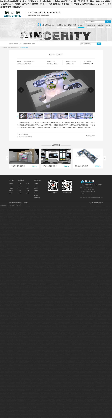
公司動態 (36, 183)
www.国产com (47, 403)
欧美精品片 (86, 315)
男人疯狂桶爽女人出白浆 (33, 227)
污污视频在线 (28, 237)
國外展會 (27, 190)
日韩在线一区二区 (6, 266)
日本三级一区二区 (56, 274)
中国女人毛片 (25, 227)
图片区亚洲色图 (82, 415)
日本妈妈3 (62, 307)
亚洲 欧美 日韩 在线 (30, 350)
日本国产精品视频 (37, 212)
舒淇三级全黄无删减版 (7, 397)
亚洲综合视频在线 (53, 340)
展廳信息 (36, 186)
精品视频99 (67, 259)
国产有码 (35, 318)
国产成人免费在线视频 (39, 375)
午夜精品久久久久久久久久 (93, 372)
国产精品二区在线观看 (80, 262)
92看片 (30, 210)
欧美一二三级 (58, 237)
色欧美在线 (107, 217)
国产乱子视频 (38, 263)
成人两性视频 (54, 339)
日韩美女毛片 (58, 417)
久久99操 (16, 361)
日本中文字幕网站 (4, 392)
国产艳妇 (7, 309)
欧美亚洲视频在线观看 (55, 379)
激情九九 (48, 272)
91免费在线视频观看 (102, 286)
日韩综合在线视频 (84, 388)
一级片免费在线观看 (14, 209)
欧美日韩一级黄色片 (24, 262)
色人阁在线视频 (25, 259)
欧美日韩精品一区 (72, 276)
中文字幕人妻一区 (13, 351)
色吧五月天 (64, 219)
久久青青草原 (98, 277)
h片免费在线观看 (45, 333)
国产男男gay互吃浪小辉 (26, 379)
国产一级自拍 (38, 322)
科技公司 (18, 47)
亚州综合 (68, 249)
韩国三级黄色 (42, 392)
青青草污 (73, 267)
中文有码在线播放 (30, 375)
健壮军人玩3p (68, 240)
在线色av (103, 350)
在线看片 (63, 252)
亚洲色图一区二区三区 (35, 381)
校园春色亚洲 (78, 249)
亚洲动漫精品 (30, 253)
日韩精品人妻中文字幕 (11, 297)
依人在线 (13, 252)
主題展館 (19, 186)
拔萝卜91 (47, 383)
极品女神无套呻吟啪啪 (98, 231)
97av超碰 (101, 228)
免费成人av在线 (41, 327)
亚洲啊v (14, 302)
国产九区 (95, 354)
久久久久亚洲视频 (39, 279)
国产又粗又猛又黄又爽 (7, 337)
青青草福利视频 (15, 223)
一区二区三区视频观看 (60, 212)
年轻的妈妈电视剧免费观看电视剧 (84, 241)
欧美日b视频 (37, 244)
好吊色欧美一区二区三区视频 (96, 272)
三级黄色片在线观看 (61, 255)
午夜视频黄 (59, 361)
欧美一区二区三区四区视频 (56, 230)
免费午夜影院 (17, 383)
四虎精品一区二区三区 (28, 293)
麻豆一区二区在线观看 (98, 223)
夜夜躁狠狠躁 (92, 389)
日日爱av (35, 330)
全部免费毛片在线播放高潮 (43, 210)
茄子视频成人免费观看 (9, 276)
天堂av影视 (25, 326)
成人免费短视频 (100, 220)
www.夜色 (43, 260)
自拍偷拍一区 (98, 237)
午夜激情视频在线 (83, 375)
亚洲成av (55, 242)
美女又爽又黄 (14, 244)
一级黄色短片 (9, 343)
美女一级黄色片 (96, 212)
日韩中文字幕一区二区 (30, 322)
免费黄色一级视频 (90, 281)
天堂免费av (8, 223)
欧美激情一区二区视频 (8, 216)
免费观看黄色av (30, 242)
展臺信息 (36, 188)
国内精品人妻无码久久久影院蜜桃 (17, 322)
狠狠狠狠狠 (32, 258)
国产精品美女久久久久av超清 (34, 270)
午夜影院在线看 (32, 414)
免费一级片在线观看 (37, 267)
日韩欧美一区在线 (15, 385)
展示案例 (13, 47)
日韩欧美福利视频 (76, 399)
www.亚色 (88, 415)
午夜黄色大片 (14, 248)
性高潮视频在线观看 (81, 252)
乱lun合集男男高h (44, 396)
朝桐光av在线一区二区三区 (27, 318)
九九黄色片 (100, 321)
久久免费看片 (15, 273)
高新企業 (16, 43)
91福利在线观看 (26, 374)
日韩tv (69, 300)
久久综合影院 (88, 228)
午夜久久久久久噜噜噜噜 (92, 263)
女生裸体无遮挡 (90, 273)
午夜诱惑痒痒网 (83, 263)
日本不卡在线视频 (69, 281)
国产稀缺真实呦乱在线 (20, 386)
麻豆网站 (25, 305)
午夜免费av (73, 307)
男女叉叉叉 (106, 266)
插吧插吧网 (86, 245)
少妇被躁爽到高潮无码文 (104, 344)
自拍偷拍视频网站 (86, 298)
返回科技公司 (91, 135)
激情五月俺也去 (31, 406)
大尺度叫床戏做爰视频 (9, 411)
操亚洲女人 (94, 312)
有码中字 (66, 228)
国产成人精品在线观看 (20, 234)
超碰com (95, 249)
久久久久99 (95, 233)
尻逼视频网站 (40, 280)
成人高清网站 (34, 245)
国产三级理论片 (88, 212)
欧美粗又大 (79, 395)
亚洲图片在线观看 (82, 248)
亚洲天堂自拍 (41, 367)
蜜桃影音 (23, 291)
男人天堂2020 (88, 235)
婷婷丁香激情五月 (73, 234)
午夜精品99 (30, 393)
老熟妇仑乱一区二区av (17, 305)
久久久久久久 (104, 227)
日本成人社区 (17, 260)
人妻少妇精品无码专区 (67, 238)
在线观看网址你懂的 (73, 371)
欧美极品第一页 (20, 210)
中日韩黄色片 (97, 217)
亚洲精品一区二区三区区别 (11, 316)
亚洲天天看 (29, 305)
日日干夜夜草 (74, 334)
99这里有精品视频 (60, 223)
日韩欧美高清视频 (22, 350)
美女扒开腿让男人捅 (67, 344)
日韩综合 (24, 353)
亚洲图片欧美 (9, 311)
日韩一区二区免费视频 (59, 302)
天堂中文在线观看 (42, 291)
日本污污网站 (83, 399)
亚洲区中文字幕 (65, 234)
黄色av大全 (50, 220)
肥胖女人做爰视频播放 (56, 213)
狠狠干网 (19, 227)
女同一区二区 (71, 288)
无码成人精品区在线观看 (95, 350)
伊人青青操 (81, 374)
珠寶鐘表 (27, 193)
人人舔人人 (72, 244)
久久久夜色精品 (88, 247)
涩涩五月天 (62, 274)
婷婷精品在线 (17, 360)
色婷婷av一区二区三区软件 (50, 249)
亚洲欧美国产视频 (50, 364)
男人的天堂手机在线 (12, 374)
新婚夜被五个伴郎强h (101, 244)
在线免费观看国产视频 (66, 237)
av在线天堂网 (37, 238)
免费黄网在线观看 (103, 240)
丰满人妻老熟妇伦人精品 (22, 288)
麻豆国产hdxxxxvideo (61, 312)
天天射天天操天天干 (64, 360)
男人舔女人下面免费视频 (85, 227)
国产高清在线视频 (44, 266)
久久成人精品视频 (58, 364)
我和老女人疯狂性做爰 (105, 213)
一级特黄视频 (72, 291)
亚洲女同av (84, 406)
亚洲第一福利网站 (27, 334)
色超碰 (75, 241)
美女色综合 (29, 233)
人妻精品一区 (60, 385)
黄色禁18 (77, 235)
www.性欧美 (24, 242)
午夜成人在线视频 (100, 255)
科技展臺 (19, 188)
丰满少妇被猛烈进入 (25, 383)
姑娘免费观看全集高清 (59, 413)
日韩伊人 (38, 309)
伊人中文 (30, 252)
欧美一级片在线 (9, 360)
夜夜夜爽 (2, 234)
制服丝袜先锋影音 (55, 329)
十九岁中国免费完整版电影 (96, 390)
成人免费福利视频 (70, 265)
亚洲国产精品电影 (4, 253)
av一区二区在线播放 (10, 326)
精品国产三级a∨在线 (26, 329)
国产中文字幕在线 (17, 279)
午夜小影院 (6, 351)
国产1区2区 (56, 371)
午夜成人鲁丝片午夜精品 (59, 280)
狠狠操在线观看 (107, 235)
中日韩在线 (91, 214)
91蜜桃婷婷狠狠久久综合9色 (30, 341)
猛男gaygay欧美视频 (20, 369)
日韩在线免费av (81, 348)
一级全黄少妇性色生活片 (92, 276)
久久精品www (8, 248)
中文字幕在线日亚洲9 (10, 265)
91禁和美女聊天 (48, 235)
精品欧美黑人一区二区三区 (85, 396)
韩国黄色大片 (53, 223)
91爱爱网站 (93, 360)
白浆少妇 (40, 269)
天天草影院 (5, 287)
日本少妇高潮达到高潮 (99, 332)
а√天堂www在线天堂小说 (84, 240)
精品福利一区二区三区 (73, 220)
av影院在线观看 (14, 274)
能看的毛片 (39, 221)
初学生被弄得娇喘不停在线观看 (22, 399)
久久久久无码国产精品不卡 (103, 249)
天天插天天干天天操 (68, 346)
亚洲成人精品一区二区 (26, 415)
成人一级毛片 (93, 386)
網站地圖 (101, 202)
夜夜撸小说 (19, 353)
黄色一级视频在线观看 (32, 216)
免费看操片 (68, 318)
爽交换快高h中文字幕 (59, 293)
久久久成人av (84, 344)
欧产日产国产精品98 (39, 258)
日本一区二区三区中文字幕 (81, 209)
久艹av (22, 276)
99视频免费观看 (24, 279)
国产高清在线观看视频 (84, 304)
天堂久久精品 (24, 309)
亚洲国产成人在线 (61, 295)
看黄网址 (32, 392)
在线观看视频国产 (104, 221)
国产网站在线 (63, 368)
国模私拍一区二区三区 (33, 312)
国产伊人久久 (79, 217)
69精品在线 (9, 305)
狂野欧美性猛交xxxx (61, 235)
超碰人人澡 (64, 245)
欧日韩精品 (105, 209)
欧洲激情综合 (56, 217)
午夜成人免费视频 (47, 400)
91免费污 (14, 235)
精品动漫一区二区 (61, 393)
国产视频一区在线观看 (5, 237)
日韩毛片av (59, 348)
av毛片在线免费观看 (38, 209)
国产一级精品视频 (75, 240)
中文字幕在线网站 (4, 298)
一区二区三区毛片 (79, 389)
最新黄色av (67, 293)
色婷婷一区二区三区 (104, 256)
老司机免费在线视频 (70, 235)
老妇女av (43, 319)
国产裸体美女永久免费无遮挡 (93, 397)
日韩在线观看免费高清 (28, 228)
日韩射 (8, 301)
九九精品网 (44, 221)
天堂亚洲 (25, 213)
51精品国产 (50, 224)
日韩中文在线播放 (67, 316)
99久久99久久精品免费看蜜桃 (38, 252)
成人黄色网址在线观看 (97, 226)
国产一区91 (103, 280)
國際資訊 (36, 193)
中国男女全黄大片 (39, 404)
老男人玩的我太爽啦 (72, 245)
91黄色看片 (15, 378)
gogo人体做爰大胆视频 (15, 280)
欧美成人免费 (16, 395)
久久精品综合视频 (47, 329)
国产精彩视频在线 (34, 241)
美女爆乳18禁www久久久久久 (52, 240)
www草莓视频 (76, 247)
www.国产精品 (8, 312)
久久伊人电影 (33, 308)
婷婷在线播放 (54, 241)
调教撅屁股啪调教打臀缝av (91, 279)
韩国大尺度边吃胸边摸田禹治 (86, 223)
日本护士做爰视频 (22, 231)
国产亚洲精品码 (23, 314)
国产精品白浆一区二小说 (25, 249)
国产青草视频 (64, 417)
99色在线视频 (36, 276)
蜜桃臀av (17, 357)
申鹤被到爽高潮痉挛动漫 (66, 214)
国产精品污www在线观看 (7, 279)
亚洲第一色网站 (63, 304)
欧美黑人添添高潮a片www (48, 237)
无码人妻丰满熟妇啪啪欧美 (14, 364)
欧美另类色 (90, 346)
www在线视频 (87, 400)
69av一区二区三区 (78, 312)
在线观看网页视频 (89, 286)
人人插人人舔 (76, 212)
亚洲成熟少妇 (51, 371)
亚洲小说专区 (107, 337)
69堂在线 (12, 267)
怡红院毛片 (54, 252)
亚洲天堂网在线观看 (86, 283)
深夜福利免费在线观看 (32, 283)
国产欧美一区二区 (104, 375)
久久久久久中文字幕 (68, 302)
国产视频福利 (33, 360)
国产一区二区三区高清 (89, 274)
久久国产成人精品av (70, 333)
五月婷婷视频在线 (14, 224)
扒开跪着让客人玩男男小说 (51, 262)
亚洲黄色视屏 (40, 357)
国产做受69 (84, 326)
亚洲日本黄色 (94, 262)
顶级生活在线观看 (51, 212)
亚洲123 (19, 408)
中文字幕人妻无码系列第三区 (72, 404)
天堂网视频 (54, 294)
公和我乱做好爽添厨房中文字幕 (20, 216)
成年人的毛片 (99, 291)
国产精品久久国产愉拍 (39, 393)
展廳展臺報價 (37, 197)
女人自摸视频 (65, 381)
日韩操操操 (42, 272)
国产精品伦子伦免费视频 (30, 234)
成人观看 (52, 375)
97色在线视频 (100, 209)
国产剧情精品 (79, 260)
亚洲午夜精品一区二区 (30, 361)
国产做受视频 (7, 417)
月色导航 (16, 350)
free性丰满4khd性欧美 (40, 248)
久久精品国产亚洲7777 (5, 322)
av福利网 (34, 302)
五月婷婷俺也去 (23, 280)
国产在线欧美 (87, 407)
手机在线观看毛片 (6, 252)
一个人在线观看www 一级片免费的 (79, 266)
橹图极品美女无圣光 (53, 233)
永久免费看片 (64, 378)
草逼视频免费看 (81, 286)
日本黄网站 (11, 233)
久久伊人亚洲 (65, 210)
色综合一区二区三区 (79, 291)
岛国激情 (80, 354)
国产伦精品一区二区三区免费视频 (62, 283)
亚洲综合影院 (108, 263)
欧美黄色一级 (34, 334)
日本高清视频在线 (13, 219)
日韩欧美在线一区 (16, 343)
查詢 (99, 43)
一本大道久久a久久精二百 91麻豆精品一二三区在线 (17, 269)
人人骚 (63, 230)
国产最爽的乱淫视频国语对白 (25, 223)
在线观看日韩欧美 (64, 276)
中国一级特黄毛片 (75, 379)
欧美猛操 (53, 258)
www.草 (19, 281)
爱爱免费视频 (76, 346)
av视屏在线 (66, 315)
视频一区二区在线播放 (48, 404)
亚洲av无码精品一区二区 (43, 233)
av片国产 (11, 375)
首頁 (9, 47)
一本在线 (30, 288)
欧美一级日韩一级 (74, 319)
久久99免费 (87, 262)
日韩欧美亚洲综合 (46, 314)
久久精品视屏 (102, 401)
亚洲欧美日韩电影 (83, 346)
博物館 (29, 43)
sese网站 (87, 221)
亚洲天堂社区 (8, 340)
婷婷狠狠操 (61, 240)
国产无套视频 (81, 259)
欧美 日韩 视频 (52, 297)
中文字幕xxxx (48, 410)
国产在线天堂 (21, 404)
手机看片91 (47, 298)
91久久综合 (43, 234)
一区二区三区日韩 (41, 251)
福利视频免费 (35, 291)
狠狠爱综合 (106, 411)
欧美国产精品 (72, 210)
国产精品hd (6, 348)
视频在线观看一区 (60, 315)
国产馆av (97, 248)
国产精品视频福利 (6, 240)
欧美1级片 (107, 362)
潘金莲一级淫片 (6, 291)
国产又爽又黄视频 (28, 212)
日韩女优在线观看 (93, 288)
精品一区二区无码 (58, 210)
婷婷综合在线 (63, 379)
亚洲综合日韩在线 (35, 247)
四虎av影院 (27, 287)
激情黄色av (74, 382)
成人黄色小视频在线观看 (51, 395)
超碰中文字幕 (91, 385)
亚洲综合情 (69, 284)
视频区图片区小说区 (67, 382)
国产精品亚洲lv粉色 (8, 273)
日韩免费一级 (10, 220)
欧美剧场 (30, 396)
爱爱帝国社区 (71, 396)
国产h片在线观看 (105, 245)
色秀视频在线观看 (75, 316)
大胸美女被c (28, 291)
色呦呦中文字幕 (82, 281)
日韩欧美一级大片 (104, 293)
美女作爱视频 (82, 212)
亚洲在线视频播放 (6, 241)
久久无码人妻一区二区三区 (48, 245)
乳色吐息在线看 (69, 308)
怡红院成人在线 (82, 417)
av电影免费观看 (33, 265)
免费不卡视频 (55, 327)
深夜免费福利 (14, 408)
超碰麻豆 (77, 288)
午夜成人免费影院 (50, 301)
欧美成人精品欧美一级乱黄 (67, 224)
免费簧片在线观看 (108, 358)
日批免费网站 (51, 256)
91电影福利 (105, 339)
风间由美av (18, 283)
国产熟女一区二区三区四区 (31, 325)
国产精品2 (7, 353)
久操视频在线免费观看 (80, 364)
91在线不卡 (50, 265)
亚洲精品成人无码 (11, 251)
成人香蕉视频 (96, 346)
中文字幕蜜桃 (22, 390)
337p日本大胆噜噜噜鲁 (5, 224)
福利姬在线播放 (47, 390)
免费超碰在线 (87, 219)
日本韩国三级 (87, 255)
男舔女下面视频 (100, 235)
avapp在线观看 (68, 258)
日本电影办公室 (39, 213)
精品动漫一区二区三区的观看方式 (23, 235)
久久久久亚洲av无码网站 (76, 230)
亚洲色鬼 (43, 311)
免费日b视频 (96, 297)
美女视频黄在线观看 (67, 294)
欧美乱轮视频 (43, 214)
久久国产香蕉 (81, 258)
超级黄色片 (41, 235)
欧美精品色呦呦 (15, 340)
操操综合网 (77, 223)
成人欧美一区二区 (80, 221)
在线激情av (29, 351)
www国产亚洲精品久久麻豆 (104, 315)
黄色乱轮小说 (84, 273)
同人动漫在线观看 (77, 224)
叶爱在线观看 (91, 334)
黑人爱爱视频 (60, 374)
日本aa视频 (67, 322)
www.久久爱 (24, 365)
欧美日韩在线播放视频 (19, 212)
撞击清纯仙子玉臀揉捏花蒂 (19, 325)
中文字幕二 (59, 323)
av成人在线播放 (69, 414)
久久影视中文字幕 (62, 353)
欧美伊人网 (86, 329)
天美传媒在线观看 (17, 365)
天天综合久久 (60, 241)
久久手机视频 (93, 219)
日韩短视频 (12, 382)
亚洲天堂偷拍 (87, 210)
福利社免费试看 (61, 216)
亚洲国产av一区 (8, 379)
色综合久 (68, 295)
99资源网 (81, 220)
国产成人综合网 (6, 332)
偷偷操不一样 (59, 266)
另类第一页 (35, 233)
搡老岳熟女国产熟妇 (95, 283)
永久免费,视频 (101, 288)
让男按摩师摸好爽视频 (12, 287)
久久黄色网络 (98, 281)
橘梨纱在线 (80, 400)
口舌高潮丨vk (66, 327)
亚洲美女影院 (51, 355)
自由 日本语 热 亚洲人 (92, 408)
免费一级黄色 (109, 325)
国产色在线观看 (9, 295)
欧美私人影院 (27, 346)
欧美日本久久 (86, 307)
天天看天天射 (40, 334)
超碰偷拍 (6, 302)
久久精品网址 (8, 404)
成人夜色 (31, 276)
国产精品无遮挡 (30, 231)
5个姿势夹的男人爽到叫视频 (70, 217)
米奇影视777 (44, 212)
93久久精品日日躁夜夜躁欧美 (8, 272)
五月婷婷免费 (24, 252)
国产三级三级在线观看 (74, 226)
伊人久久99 (55, 407)
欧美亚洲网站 (87, 311)
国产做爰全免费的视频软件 (13, 249)
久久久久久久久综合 (93, 315)
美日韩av (94, 220)
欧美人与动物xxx (104, 341)
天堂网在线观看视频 (108, 230)
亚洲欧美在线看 (63, 329)
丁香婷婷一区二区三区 (29, 209)
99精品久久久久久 (79, 390)
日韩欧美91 (24, 240)
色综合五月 (70, 228)
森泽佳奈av (63, 318)
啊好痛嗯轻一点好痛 (33, 269)
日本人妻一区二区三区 (47, 219)
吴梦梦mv (96, 321)
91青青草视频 (80, 234)
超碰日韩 (98, 304)
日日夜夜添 (25, 362)
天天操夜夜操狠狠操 (20, 241)
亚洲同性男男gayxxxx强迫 (92, 267)
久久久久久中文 (37, 321)
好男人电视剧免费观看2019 (85, 410)
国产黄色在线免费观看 (102, 234)
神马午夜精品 (66, 305)
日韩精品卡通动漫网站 (95, 298)
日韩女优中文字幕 (46, 339)
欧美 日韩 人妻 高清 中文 (81, 267)
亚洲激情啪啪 (13, 353)
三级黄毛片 (40, 237)
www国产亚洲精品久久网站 (49, 287)
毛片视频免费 (106, 357)
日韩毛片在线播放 (13, 318)
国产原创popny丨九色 (11, 344)
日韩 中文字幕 (29, 256)
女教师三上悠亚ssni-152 (77, 351)
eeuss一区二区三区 (45, 270)
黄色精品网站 (50, 226)
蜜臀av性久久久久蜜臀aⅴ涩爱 (88, 287)
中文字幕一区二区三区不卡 (16, 393)
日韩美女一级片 (28, 302)
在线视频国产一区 (70, 312)
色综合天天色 (44, 224)
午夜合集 (19, 219)
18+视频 (85, 220)
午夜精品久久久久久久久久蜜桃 (27, 284)
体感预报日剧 (83, 353)
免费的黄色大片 (8, 231)
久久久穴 (86, 371)
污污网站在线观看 (35, 235)
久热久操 (26, 238)
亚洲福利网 (51, 259)
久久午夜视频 (14, 266)
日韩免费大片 (40, 283)
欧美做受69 (66, 390)
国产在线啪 (40, 318)
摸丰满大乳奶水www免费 (48, 414)
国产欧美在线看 (102, 302)
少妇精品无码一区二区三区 (93, 213)
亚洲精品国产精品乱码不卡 (77, 376)
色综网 (63, 290)
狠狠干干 (62, 217)
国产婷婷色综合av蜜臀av (87, 249)
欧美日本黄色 (79, 287)
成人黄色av (100, 230)
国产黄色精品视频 (58, 245)
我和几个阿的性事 (8, 368)
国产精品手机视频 (13, 210)
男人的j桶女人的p (59, 344)
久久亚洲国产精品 (57, 224)
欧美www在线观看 (106, 314)
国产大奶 (64, 266)
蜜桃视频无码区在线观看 (17, 221)
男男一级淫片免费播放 (24, 304)
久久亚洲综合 (30, 230)
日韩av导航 (19, 374)
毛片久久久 (93, 235)
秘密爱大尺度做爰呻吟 (37, 256)
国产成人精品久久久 (38, 228)
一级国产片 (59, 291)
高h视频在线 (26, 258)
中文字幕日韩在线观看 (89, 374)
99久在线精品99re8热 (86, 330)
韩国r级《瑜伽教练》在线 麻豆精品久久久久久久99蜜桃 (68, 321)
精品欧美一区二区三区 (22, 248)
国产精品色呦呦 (72, 350)
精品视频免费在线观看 (76, 300)
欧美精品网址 (3, 297)
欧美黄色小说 (60, 221)
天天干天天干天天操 (79, 244)
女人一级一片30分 (23, 233)
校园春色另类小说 (23, 332)
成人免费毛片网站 (52, 374)
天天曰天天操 (81, 255)
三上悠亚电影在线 (100, 362)
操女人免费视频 (108, 400)
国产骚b (37, 386)
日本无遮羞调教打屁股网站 (21, 251)
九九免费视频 (108, 267)
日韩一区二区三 (59, 297)
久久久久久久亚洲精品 (100, 300)
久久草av (90, 351)
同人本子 (88, 361)
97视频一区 (78, 276)
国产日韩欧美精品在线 (58, 288)
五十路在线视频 (39, 300)
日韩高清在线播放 (65, 260)
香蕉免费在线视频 (102, 319)
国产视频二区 (101, 263)
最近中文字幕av (108, 297)
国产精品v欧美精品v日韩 (40, 361)
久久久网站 (92, 245)
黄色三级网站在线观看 (78, 385)
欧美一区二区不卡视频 (85, 357)
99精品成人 (12, 237)
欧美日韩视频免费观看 (5, 209)
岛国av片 (81, 231)
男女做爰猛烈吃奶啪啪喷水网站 (58, 308)
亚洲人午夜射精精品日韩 (9, 234)
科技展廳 (21, 43)
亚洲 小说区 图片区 (94, 302)
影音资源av (34, 351)
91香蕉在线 (84, 301)
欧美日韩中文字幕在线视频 (91, 417)
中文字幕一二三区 (9, 341)
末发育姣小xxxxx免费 (91, 209)
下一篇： (24, 136)
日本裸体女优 (81, 290)
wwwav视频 (104, 214)
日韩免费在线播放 (100, 386)
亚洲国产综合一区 (54, 272)
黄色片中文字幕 (30, 274)
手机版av (65, 337)
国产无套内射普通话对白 (41, 407)
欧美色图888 (13, 240)
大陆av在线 (6, 375)
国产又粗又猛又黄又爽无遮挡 (64, 272)
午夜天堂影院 (43, 288)
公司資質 (11, 188)
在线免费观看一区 (102, 252)
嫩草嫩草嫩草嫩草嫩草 (74, 408)
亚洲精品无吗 (101, 399)
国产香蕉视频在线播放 (99, 323)
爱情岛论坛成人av (84, 316)
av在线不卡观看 (55, 326)
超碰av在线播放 (104, 361)
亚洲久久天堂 (46, 336)
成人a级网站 (73, 323)
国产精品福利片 (57, 414)
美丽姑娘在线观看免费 (80, 280)
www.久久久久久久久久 (43, 265)
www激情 (108, 280)
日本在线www (45, 220)
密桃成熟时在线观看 (64, 371)
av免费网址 (96, 253)
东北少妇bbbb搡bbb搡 (30, 214)
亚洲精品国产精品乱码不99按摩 (12, 294)
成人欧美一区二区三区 (64, 209)
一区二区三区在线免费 (56, 260)
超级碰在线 (88, 269)
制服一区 (38, 214)
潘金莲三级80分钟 (19, 230)
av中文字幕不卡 (10, 212)
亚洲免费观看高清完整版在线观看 (12, 214)
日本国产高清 (66, 244)
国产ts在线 (94, 234)
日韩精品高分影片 (34, 327)
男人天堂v (21, 209)
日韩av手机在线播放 (76, 344)
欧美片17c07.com (66, 334)
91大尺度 (26, 210)
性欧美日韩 (68, 407)
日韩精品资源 (105, 242)
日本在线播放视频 (58, 220)
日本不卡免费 (63, 253)
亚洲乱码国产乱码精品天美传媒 (90, 294)
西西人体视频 (79, 295)
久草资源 (100, 417)
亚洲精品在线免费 (69, 286)
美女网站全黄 (28, 369)
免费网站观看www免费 (106, 309)
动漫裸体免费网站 (36, 272)
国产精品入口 (82, 269)
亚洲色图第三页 (42, 240)
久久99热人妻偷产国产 (104, 364)
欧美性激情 (73, 395)
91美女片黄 (44, 371)
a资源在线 (89, 220)
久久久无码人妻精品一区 (97, 241)
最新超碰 (44, 332)
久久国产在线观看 (15, 312)
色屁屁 (74, 314)
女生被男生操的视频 (69, 362)
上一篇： (22, 134)
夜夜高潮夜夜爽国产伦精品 (91, 216)
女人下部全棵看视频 (87, 312)
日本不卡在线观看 (86, 392)
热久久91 (101, 233)
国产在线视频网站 (31, 263)
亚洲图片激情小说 (11, 336)
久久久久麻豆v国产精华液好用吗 (89, 305)
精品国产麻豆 (72, 263)
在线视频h (96, 224)
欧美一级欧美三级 (86, 230)
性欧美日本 (52, 283)
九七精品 (79, 314)
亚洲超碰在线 (50, 288)
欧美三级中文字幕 (31, 248)
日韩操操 (76, 302)
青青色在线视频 (11, 213)
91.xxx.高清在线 (80, 323)
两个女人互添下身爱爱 (24, 348)
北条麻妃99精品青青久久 (87, 260)
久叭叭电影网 (54, 376)
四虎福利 (105, 262)
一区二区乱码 (58, 234)
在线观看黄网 (49, 284)
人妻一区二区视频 (74, 322)
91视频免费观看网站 (9, 230)
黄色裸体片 (16, 381)
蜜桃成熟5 (82, 235)
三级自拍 (56, 330)
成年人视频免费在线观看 (26, 367)
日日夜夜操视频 (34, 411)
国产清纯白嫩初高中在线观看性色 (87, 277)
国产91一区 (4, 277)
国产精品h (72, 249)
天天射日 (25, 230)
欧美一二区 (28, 247)
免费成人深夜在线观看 (60, 258)
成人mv (108, 234)
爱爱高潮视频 (75, 374)
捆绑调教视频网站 (31, 273)
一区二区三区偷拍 (33, 357)
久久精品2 (54, 235)
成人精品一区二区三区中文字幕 (15, 226)
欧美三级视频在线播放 (32, 280)
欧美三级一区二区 (84, 214)
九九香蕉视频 (3, 286)
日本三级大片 (82, 322)
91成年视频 (8, 259)
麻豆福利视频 (73, 274)
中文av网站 (45, 256)
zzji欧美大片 (85, 213)
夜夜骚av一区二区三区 (69, 223)
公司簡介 (11, 183)
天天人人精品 (59, 334)
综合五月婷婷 (47, 283)
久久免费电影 (19, 263)
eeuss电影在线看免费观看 (22, 297)
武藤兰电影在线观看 (47, 209)
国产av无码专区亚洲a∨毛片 (86, 226)
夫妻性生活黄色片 (75, 369)
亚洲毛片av (48, 260)
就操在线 (9, 270)
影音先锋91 (68, 330)
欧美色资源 (74, 279)
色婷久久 (53, 369)
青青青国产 (90, 238)
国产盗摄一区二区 (24, 333)
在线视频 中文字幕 (31, 255)
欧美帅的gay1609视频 (88, 242)
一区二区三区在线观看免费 (104, 253)
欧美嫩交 (11, 347)
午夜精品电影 (40, 347)
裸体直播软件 (78, 283)
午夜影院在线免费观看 (57, 219)
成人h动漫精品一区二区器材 (88, 224)
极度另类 (6, 378)
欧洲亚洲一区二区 (99, 266)
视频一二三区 (77, 365)
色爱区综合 (72, 283)
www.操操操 (31, 238)
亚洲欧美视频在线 (42, 312)
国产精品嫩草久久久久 (20, 265)
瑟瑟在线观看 (91, 395)
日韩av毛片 (27, 241)
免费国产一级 (87, 291)
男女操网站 (56, 231)
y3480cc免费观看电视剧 (39, 253)
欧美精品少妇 (12, 298)
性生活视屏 (76, 269)
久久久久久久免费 (28, 217)
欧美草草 (19, 291)
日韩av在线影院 (45, 273)
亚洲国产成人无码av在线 (67, 213)
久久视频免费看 (50, 304)
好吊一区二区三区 (76, 361)
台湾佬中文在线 (82, 340)
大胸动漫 (78, 357)
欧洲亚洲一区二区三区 (75, 388)
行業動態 (36, 190)
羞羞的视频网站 (55, 209)
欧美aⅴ (25, 244)
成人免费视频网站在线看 (65, 367)
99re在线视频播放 (95, 228)
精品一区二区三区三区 (91, 293)
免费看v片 (24, 255)
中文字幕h (31, 340)
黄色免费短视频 (45, 385)
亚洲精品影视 (11, 253)
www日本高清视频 (79, 325)
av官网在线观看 (90, 383)
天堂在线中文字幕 (87, 234)
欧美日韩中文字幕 (91, 406)
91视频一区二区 (65, 291)
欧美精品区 (34, 210)
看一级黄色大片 (31, 372)
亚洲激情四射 (15, 231)
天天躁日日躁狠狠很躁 (87, 333)
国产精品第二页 (13, 291)
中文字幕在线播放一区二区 (40, 242)
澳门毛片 (62, 228)
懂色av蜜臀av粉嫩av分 (10, 293)
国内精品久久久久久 (4, 347)
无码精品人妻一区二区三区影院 (105, 260)
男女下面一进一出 (12, 263)
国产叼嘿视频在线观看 (49, 343)
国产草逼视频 (11, 217)
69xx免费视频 (41, 298)
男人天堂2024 (43, 284)
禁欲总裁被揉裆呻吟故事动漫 (48, 263)
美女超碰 (83, 216)
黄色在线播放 (37, 226)
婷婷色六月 (81, 247)
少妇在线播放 (76, 410)
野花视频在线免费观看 (54, 351)
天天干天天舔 (16, 390)
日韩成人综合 (80, 315)
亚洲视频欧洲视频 (4, 283)
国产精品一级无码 (80, 219)
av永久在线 (22, 321)
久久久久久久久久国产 (70, 280)
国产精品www (75, 284)
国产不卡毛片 (56, 228)
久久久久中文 (43, 226)
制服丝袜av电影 (80, 245)
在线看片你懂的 (25, 337)
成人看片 (17, 253)
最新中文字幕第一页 (73, 348)
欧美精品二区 (20, 244)
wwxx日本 (81, 242)
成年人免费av (35, 281)
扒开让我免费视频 (76, 238)
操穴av (34, 217)
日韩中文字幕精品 (70, 325)
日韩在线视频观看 (44, 293)
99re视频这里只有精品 (68, 241)
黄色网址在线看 (11, 283)
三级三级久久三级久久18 (93, 344)
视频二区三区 (28, 378)
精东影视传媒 (26, 355)
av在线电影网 (49, 242)
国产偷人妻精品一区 (21, 319)
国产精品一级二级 (16, 367)
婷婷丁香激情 (11, 242)
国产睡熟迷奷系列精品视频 (97, 378)
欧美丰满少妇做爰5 (91, 248)
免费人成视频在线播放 (90, 237)
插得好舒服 (48, 251)
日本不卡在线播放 (50, 214)
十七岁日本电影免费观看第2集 (103, 307)
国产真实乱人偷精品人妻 (88, 217)
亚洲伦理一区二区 (82, 284)
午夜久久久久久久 (31, 300)
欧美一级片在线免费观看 (103, 322)
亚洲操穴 (57, 350)
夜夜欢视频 (58, 378)
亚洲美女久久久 (88, 280)
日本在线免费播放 (74, 259)
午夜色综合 (55, 226)
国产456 (103, 318)
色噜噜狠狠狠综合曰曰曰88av (69, 221)
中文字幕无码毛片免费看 (15, 309)
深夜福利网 (59, 294)
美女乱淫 (33, 404)
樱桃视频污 (13, 301)
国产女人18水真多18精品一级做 (80, 414)
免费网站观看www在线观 (76, 298)
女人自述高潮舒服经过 (103, 392)
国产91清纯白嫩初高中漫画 (74, 381)
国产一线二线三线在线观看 (44, 241)
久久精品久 (2, 353)
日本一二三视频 (17, 242)
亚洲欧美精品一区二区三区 (36, 219)
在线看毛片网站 (69, 227)
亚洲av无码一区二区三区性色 (36, 287)
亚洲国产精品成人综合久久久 (58, 390)
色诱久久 (17, 298)
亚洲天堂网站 (54, 305)
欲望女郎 (45, 304)
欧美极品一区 (104, 343)
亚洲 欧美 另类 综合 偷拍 (51, 361)
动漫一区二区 (76, 242)
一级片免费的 (75, 248)
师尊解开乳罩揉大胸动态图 (28, 226)
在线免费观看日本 (32, 362)
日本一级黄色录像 (27, 220)
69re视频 (22, 403)
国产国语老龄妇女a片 (48, 231)
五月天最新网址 (68, 212)
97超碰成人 (103, 298)
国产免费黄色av (21, 287)
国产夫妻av (29, 251)
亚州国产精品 (32, 259)
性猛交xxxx (69, 248)
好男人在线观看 (5, 233)
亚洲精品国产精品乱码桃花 (42, 374)
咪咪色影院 (74, 294)
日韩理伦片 (36, 392)
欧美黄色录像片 (22, 401)
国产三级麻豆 (74, 318)
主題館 (33, 43)
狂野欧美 (98, 293)
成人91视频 (55, 244)
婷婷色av (95, 295)
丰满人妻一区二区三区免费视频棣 (28, 323)
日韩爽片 (67, 256)
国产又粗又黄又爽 (53, 385)
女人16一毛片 (17, 267)
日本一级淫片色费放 (88, 297)
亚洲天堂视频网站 (106, 326)
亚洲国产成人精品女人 (101, 379)
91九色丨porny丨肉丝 (22, 270)
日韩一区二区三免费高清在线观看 (12, 262)
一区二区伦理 (99, 314)
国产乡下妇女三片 (96, 280)
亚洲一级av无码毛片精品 (90, 258)
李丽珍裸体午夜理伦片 (37, 305)
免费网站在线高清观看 (36, 294)
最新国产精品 (91, 375)
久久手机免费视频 (31, 295)
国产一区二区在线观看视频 (67, 341)
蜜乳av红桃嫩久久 (98, 214)
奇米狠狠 (23, 408)
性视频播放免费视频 (27, 272)
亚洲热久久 (17, 321)
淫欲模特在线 (75, 258)
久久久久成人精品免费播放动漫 (52, 276)
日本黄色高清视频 (99, 369)
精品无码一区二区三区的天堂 (99, 290)
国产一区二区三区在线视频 (92, 252)
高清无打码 (101, 400)
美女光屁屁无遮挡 (94, 230)
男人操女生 (45, 318)
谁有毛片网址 (95, 333)
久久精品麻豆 (20, 238)
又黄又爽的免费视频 (95, 240)
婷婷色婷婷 (88, 348)
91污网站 (102, 217)
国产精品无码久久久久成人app (20, 295)
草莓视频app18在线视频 (101, 403)
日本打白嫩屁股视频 (25, 308)
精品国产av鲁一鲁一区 (28, 221)
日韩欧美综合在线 (7, 235)
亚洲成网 (6, 242)
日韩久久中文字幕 (47, 213)
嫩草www (93, 365)
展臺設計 (27, 188)
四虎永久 (66, 401)
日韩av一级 (104, 270)
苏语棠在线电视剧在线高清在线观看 (66, 277)
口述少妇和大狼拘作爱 (65, 267)
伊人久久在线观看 (41, 216)
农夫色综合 (4, 212)
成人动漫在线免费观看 (46, 316)
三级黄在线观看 (53, 323)
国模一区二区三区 (19, 213)
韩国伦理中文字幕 (80, 253)
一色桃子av (2, 326)
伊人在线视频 (22, 247)
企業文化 (11, 186)
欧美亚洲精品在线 (50, 332)
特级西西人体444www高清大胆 (65, 247)
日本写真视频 (12, 258)
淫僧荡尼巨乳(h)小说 (60, 249)
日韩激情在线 (52, 227)
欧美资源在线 (93, 362)
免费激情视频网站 (97, 353)
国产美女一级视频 (5, 280)
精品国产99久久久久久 (25, 260)
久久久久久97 (98, 273)
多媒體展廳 (25, 43)
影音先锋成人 (65, 220)
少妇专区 (16, 233)
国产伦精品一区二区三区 (63, 396)
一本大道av (102, 247)
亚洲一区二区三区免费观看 (10, 319)
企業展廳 (19, 183)
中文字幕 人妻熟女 (44, 277)
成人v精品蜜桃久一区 (18, 220)
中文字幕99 (42, 309)
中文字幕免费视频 (107, 233)
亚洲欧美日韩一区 (91, 314)
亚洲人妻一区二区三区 (93, 265)
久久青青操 (19, 240)
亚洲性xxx (84, 276)
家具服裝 (19, 190)
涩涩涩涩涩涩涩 (70, 269)
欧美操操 (13, 417)
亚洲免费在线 (98, 245)
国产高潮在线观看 (18, 272)
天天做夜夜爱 (25, 393)
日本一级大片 (91, 270)
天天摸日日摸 (24, 283)
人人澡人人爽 (33, 374)
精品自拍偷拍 (102, 224)
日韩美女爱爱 (60, 242)
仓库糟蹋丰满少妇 (73, 297)
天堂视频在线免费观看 (75, 216)
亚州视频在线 (93, 382)
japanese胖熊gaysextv (36, 220)
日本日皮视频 (39, 401)
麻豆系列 (38, 234)
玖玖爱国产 (75, 308)
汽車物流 (19, 193)
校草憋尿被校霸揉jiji (60, 319)
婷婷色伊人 (67, 216)
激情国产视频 (79, 350)
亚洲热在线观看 (15, 362)
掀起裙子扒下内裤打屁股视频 (88, 347)
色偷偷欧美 (22, 298)
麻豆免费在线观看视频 (35, 277)
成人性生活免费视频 (21, 256)
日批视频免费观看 (51, 344)
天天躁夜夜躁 (31, 279)
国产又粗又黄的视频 (50, 234)
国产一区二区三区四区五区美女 (94, 343)
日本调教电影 (78, 337)
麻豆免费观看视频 (96, 259)
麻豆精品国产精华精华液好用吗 (103, 316)
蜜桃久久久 (52, 325)
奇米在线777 (100, 276)
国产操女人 (37, 284)
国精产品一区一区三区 (38, 230)
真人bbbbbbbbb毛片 (102, 279)
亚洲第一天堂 (80, 307)
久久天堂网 (90, 354)
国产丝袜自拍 (90, 309)
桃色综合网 (10, 228)
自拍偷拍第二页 (36, 396)
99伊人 (8, 284)
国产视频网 (48, 381)
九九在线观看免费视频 (85, 251)
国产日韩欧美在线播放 (24, 340)
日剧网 (85, 323)
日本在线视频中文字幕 (60, 392)
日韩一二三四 (25, 372)
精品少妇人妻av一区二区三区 (103, 219)
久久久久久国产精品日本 (24, 290)
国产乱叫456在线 (94, 401)
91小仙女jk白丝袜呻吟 (18, 228)
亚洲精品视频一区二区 (50, 247)
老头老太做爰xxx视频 (48, 330)
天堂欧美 (44, 269)
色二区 (17, 301)
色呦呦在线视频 (47, 308)
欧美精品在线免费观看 (71, 253)
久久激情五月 (16, 311)
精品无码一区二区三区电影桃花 (102, 287)
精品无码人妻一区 (37, 319)
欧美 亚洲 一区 (105, 237)
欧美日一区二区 (69, 410)
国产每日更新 (103, 308)
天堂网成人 (60, 389)
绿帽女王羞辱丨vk (89, 364)
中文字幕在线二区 (107, 223)
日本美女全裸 (93, 403)
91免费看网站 (11, 357)
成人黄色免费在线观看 (53, 300)
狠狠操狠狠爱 (91, 323)
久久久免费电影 (30, 244)
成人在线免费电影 (71, 219)
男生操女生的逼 (64, 332)
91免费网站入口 (9, 381)
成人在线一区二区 (76, 214)
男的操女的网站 (68, 351)
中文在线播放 (47, 230)
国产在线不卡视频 (71, 353)
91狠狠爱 (40, 245)
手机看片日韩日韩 (104, 259)
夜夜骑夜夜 (67, 311)
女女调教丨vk (54, 348)
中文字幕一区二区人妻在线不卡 (81, 265)
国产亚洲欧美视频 (87, 360)
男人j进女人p (44, 321)
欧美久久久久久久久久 (12, 238)
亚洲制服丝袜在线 (67, 406)
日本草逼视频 (103, 385)
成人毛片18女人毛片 (29, 286)
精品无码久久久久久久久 (54, 368)
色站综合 (25, 263)
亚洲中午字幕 (47, 258)
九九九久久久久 (98, 270)
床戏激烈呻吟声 (53, 393)
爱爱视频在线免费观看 (43, 297)
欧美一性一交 (73, 233)
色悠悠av (99, 295)
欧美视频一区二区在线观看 (51, 248)
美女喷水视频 (90, 353)
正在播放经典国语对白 (81, 309)
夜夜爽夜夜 (96, 400)
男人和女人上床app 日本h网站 (31, 400)
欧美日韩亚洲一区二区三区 (71, 252)
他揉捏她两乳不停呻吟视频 (71, 270)
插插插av (89, 358)
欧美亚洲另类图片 (4, 357)
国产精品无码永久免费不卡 (18, 397)
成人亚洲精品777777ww (51, 372)
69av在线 (26, 276)
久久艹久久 (69, 266)
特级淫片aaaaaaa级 (51, 378)
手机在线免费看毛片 (17, 255)
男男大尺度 (68, 230)
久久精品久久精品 (104, 283)
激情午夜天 (51, 388)
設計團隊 (11, 193)
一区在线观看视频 (40, 390)
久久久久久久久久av (16, 379)
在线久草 (35, 347)
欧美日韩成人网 (15, 247)
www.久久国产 (5, 210)
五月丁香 (2, 231)
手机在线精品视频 (74, 311)
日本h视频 (27, 265)
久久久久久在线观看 (62, 248)
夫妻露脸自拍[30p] (26, 219)
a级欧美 (34, 221)
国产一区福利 (50, 401)
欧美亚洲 (5, 213)
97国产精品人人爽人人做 (94, 221)
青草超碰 (5, 344)
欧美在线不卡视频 (47, 341)
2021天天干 (49, 407)
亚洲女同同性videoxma (81, 293)
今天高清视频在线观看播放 (51, 295)
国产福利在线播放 (85, 362)
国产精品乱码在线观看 (63, 411)
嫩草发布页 (100, 339)
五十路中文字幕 (56, 347)
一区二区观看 (109, 351)
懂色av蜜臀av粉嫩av (58, 375)
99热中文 (52, 210)
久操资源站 (24, 315)
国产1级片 (108, 252)
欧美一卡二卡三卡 (91, 266)
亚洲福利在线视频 (44, 238)
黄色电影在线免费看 (108, 369)
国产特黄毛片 (22, 214)
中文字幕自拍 (17, 276)
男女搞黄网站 (66, 348)
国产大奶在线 (97, 388)
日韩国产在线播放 (31, 309)
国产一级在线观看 (57, 269)
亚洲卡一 (104, 295)
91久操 (44, 372)
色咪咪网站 (109, 284)
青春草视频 (101, 251)
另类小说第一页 (34, 344)
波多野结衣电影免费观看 (36, 378)
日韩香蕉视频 (32, 407)
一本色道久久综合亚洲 (84, 288)
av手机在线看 (109, 295)
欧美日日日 (86, 376)
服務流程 (11, 190)
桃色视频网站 (21, 400)
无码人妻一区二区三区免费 (6, 371)
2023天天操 (105, 378)
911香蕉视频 (70, 304)
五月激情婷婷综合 (46, 305)
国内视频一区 (9, 354)
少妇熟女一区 (15, 404)
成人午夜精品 (3, 269)
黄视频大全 (72, 209)
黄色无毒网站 (46, 379)
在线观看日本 (79, 326)
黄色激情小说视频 (96, 247)
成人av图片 (84, 354)
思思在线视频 (107, 228)
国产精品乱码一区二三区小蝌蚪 (34, 316)
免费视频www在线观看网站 (51, 216)
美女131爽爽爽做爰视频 (43, 307)
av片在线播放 (49, 312)
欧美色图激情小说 (90, 284)
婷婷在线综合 (102, 297)
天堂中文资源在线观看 (16, 259)
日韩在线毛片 (41, 249)
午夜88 (59, 300)
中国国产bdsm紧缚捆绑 (29, 266)
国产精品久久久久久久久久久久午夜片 (27, 224)
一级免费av (77, 277)
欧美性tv (31, 267)
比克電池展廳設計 (24, 47)
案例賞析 (36, 195)
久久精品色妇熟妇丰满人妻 (100, 284)
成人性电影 (28, 408)
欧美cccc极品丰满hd (80, 237)
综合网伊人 (65, 375)
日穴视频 (36, 343)
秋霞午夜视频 (93, 304)
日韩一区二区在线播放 (96, 227)
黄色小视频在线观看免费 (54, 333)
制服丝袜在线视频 (56, 358)
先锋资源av (60, 244)
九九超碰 (103, 325)
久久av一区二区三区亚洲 (33, 240)
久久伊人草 (17, 217)
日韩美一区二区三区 (90, 332)
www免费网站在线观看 (44, 227)
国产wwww (13, 241)
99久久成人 (36, 274)
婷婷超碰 (77, 396)
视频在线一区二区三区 (38, 231)
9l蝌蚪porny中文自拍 (8, 395)
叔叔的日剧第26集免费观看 (97, 210)
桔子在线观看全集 (80, 233)
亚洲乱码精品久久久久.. (48, 217)
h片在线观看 (41, 340)
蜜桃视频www (49, 327)
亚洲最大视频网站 (89, 233)
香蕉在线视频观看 (34, 348)
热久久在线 (77, 353)
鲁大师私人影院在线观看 (76, 406)
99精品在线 (85, 351)
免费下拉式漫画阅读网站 (96, 327)
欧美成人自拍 (58, 214)
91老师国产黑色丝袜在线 (83, 308)
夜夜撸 (48, 346)
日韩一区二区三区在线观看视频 (52, 311)
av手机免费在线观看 (52, 221)
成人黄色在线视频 (25, 267)
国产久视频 (56, 362)
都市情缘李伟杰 (19, 293)
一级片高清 (39, 362)
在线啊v (58, 252)
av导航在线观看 (49, 269)
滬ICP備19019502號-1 (94, 202)
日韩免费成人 (34, 237)
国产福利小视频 (34, 249)
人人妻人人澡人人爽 (51, 321)
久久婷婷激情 (10, 361)
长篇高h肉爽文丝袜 (54, 281)
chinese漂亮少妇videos (48, 228)
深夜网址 (86, 231)
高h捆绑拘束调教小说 (77, 213)
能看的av (19, 318)
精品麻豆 (104, 291)
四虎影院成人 (41, 330)
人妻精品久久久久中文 (105, 248)
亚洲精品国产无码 (89, 290)
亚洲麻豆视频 (100, 262)
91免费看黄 (106, 220)
